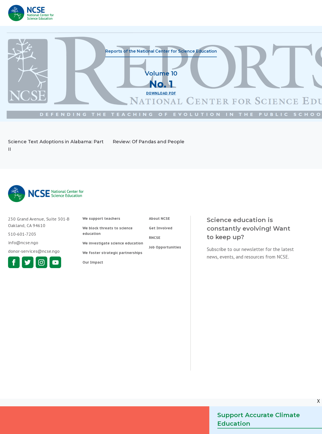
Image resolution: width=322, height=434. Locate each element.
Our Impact (93, 262)
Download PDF (161, 93)
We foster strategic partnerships (112, 252)
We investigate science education (113, 243)
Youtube (55, 262)
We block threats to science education (108, 231)
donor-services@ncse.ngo (34, 251)
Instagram (41, 262)
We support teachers (101, 218)
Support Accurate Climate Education (258, 419)
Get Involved (160, 228)
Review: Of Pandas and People (148, 141)
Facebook (14, 262)
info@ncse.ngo (23, 242)
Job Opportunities (165, 247)
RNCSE (154, 237)
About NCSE (159, 218)
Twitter (27, 262)
